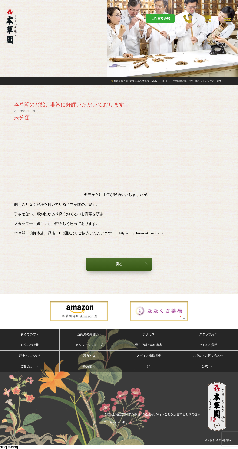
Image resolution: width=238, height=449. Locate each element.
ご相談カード (30, 366)
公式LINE (208, 366)
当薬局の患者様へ (89, 334)
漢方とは (89, 355)
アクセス (149, 334)
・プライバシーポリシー (117, 422)
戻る (119, 264)
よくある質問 (208, 345)
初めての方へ (30, 334)
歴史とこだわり (29, 355)
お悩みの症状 (30, 345)
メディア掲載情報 (149, 355)
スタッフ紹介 (208, 334)
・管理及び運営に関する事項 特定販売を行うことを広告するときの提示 (151, 414)
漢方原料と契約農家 (148, 345)
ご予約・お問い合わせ (208, 355)
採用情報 (89, 366)
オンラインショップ (89, 345)
